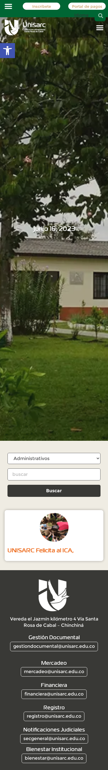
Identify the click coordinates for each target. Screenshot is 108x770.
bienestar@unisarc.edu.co (54, 758)
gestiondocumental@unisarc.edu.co (54, 646)
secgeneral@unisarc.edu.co (54, 738)
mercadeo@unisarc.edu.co (54, 671)
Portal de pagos (87, 6)
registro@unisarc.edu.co (54, 716)
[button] (8, 6)
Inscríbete (41, 6)
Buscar (54, 490)
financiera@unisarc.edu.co (54, 694)
